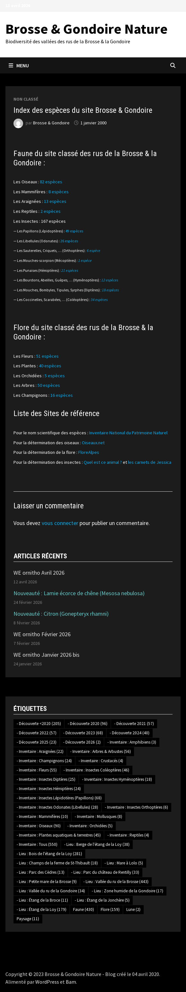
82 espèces (51, 182)
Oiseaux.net (93, 443)
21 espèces (69, 270)
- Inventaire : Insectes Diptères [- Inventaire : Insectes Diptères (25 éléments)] (46, 779)
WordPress (47, 982)
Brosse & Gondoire (51, 123)
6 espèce (93, 250)
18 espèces (110, 290)
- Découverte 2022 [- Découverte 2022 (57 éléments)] (36, 733)
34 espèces (99, 299)
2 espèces (50, 211)
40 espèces (50, 366)
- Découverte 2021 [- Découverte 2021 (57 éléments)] (134, 723)
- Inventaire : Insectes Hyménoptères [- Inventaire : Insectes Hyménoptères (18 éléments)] (117, 779)
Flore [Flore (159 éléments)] (110, 909)
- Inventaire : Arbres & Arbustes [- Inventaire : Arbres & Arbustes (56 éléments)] (100, 751)
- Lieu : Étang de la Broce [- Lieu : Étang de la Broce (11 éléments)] (42, 900)
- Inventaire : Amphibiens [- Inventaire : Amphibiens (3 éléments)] (131, 742)
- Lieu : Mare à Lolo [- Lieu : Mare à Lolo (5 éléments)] (124, 863)
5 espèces (55, 376)
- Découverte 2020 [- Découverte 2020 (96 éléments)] (87, 723)
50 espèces (49, 385)
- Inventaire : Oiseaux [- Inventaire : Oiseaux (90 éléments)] (39, 826)
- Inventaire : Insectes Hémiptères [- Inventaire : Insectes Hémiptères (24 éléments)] (49, 788)
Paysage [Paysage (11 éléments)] (28, 918)
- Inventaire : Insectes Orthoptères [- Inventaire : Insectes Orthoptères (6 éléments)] (136, 807)
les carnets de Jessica (149, 462)
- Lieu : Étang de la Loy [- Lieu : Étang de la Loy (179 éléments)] (41, 909)
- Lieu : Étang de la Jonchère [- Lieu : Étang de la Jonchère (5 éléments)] (102, 900)
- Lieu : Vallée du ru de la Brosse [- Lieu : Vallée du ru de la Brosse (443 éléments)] (115, 881)
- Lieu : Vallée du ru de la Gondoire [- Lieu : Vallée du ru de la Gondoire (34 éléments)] (51, 891)
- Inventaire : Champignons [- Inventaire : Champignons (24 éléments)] (44, 760)
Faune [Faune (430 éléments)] (83, 909)
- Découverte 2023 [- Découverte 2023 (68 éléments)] (83, 733)
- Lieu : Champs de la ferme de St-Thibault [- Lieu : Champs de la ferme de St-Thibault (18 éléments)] (57, 863)
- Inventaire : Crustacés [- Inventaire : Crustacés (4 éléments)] (101, 760)
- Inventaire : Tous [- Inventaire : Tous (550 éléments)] (37, 844)
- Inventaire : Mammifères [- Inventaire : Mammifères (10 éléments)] (42, 816)
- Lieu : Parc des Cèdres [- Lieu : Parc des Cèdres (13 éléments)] (40, 872)
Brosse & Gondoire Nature (86, 29)
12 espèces (109, 280)
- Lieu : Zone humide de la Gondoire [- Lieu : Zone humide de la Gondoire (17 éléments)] (127, 891)
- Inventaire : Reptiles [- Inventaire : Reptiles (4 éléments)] (128, 835)
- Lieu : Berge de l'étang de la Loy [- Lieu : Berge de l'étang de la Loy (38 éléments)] (97, 844)
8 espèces (58, 192)
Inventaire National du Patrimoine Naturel (128, 433)
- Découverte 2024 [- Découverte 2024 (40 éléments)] (129, 733)
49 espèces (74, 231)
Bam (71, 982)
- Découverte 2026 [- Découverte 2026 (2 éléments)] (82, 742)
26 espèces (69, 241)
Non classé (25, 99)
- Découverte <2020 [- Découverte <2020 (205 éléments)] (39, 723)
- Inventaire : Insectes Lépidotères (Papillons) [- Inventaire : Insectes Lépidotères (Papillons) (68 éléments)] (59, 798)
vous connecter (60, 523)
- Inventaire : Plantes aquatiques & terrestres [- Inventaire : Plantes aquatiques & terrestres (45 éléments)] (59, 835)
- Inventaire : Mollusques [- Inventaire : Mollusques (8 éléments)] (98, 816)
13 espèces (55, 201)
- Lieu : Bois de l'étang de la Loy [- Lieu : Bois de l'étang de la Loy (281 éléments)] (49, 853)
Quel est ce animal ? (103, 462)
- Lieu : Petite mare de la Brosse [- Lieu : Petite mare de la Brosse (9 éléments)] (47, 881)
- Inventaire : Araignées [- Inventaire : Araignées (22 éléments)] (40, 751)
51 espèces (47, 356)
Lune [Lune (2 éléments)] (133, 909)
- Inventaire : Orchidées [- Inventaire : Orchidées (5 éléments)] (90, 826)
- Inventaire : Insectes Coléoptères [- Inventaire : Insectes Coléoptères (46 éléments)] (96, 770)
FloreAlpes (88, 452)
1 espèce (85, 260)
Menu (19, 65)
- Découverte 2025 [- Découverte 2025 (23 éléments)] (36, 742)
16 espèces (61, 395)
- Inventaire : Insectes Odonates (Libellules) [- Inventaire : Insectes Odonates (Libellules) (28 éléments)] (57, 807)
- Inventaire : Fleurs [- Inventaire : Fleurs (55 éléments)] (37, 770)
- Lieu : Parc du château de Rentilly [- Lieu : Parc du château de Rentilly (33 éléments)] (105, 872)
